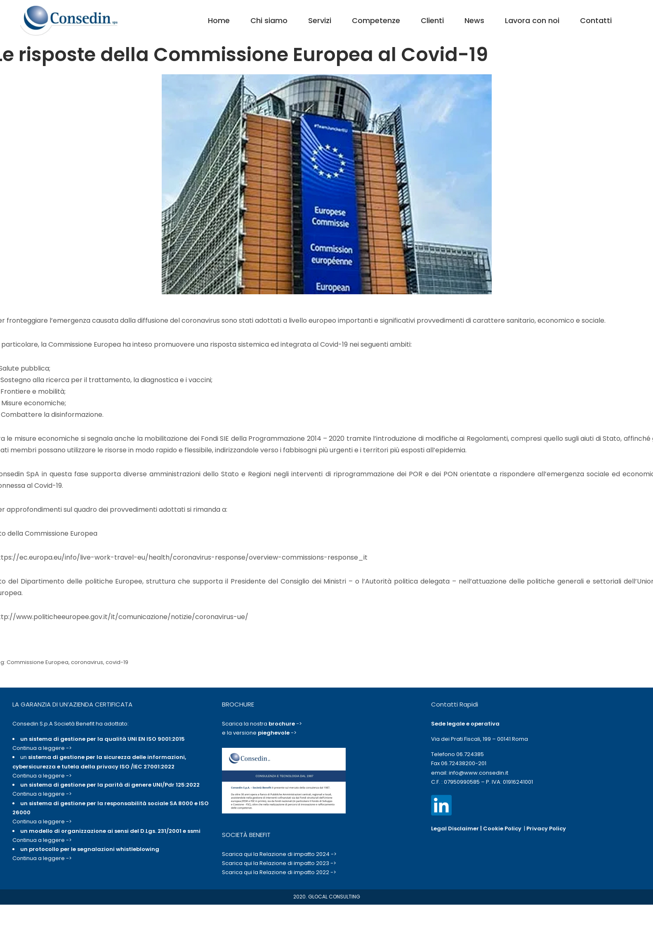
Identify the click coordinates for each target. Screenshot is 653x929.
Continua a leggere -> (42, 748)
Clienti (432, 20)
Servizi (319, 20)
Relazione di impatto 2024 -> (298, 854)
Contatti (596, 20)
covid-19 (117, 662)
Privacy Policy (546, 828)
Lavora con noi (532, 20)
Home (219, 20)
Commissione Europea (37, 662)
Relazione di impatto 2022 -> (297, 872)
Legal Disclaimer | (457, 828)
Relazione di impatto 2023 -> (297, 863)
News (474, 20)
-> (285, 724)
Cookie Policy (502, 828)
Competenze (376, 20)
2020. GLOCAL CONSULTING (326, 896)
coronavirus (87, 662)
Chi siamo (269, 20)
